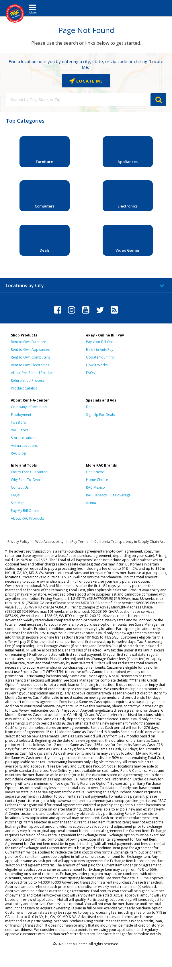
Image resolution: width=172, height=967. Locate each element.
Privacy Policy (18, 541)
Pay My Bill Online (25, 510)
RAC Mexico (95, 487)
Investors (18, 422)
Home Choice (97, 479)
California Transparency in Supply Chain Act (129, 541)
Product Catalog (24, 388)
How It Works (97, 365)
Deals (90, 406)
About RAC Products (27, 518)
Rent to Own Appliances (30, 349)
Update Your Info (100, 357)
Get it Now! (95, 471)
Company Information (29, 406)
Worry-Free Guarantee (29, 471)
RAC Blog (18, 453)
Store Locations (23, 437)
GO (158, 99)
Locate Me (89, 81)
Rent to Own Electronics (30, 365)
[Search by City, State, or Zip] (78, 99)
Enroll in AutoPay (99, 349)
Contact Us (20, 487)
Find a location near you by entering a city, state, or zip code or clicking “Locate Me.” (86, 64)
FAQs (90, 372)
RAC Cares (19, 430)
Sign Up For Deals (100, 414)
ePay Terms (78, 541)
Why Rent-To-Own (25, 479)
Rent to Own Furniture (28, 341)
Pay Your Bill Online (102, 341)
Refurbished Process (27, 380)
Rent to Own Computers (30, 357)
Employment (21, 414)
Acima (91, 502)
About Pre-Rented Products (33, 372)
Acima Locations (24, 445)
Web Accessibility (49, 541)
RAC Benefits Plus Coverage (108, 495)
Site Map (18, 502)
